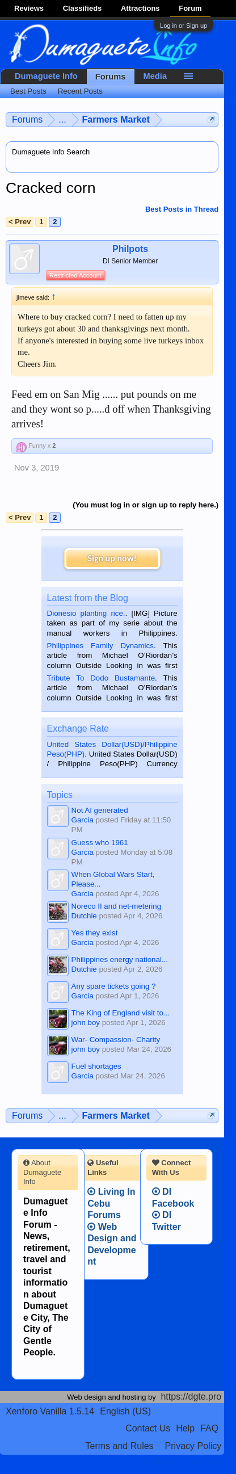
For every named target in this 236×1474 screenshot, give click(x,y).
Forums (110, 76)
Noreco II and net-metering (116, 906)
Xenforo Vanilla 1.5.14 (50, 1411)
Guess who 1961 (99, 842)
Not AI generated (99, 810)
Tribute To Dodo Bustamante (101, 678)
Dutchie (84, 916)
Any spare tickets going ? (113, 986)
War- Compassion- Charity (116, 1039)
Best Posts (28, 91)
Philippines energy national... (119, 959)
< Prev (20, 221)
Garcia (82, 820)
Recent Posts (80, 91)
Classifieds (82, 8)
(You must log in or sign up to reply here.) (145, 505)
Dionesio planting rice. (86, 613)
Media (155, 76)
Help (185, 1428)
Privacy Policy (193, 1446)
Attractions (140, 8)
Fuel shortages (96, 1066)
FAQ (209, 1428)
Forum (190, 8)
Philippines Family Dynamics (100, 645)
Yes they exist (94, 933)
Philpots (130, 249)
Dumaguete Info (46, 76)
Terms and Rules (120, 1446)
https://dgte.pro (191, 1396)
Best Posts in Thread (181, 209)
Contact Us (147, 1428)
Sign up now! (111, 558)
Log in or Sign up (183, 25)
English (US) (125, 1411)
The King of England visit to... (120, 1013)
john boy (85, 1022)
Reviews (29, 8)
